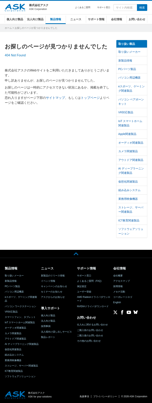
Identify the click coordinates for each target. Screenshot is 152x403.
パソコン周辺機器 (129, 77)
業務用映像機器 (128, 198)
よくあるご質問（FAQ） (90, 281)
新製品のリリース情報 (53, 275)
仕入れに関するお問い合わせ (92, 324)
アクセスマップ (121, 281)
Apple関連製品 (127, 134)
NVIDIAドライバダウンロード (93, 306)
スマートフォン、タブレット (20, 317)
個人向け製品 (15, 19)
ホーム (8, 28)
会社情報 (116, 19)
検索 (142, 7)
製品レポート (48, 337)
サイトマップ (55, 97)
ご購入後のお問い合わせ (90, 335)
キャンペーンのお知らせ (54, 286)
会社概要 (118, 275)
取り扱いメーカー (129, 51)
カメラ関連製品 (128, 151)
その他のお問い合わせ (89, 341)
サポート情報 (96, 19)
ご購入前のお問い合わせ (90, 330)
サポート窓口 (103, 7)
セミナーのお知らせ (51, 291)
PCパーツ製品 (127, 69)
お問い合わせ (137, 19)
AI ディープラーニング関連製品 (131, 170)
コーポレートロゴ (122, 297)
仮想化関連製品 (128, 181)
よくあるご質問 (82, 7)
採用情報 (118, 286)
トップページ (90, 97)
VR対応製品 (125, 112)
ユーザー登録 (84, 291)
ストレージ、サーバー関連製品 (130, 209)
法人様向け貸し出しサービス (56, 331)
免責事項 (84, 396)
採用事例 (45, 326)
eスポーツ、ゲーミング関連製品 (131, 88)
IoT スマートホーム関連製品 (130, 123)
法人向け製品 (35, 19)
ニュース (75, 19)
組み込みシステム (129, 190)
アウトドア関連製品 (130, 160)
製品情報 (55, 19)
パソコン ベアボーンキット (131, 101)
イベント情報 (48, 281)
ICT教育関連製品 (129, 220)
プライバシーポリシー (105, 396)
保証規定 (81, 286)
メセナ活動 (119, 291)
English (117, 302)
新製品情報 (125, 60)
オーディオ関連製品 (130, 142)
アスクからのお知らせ (53, 297)
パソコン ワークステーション (20, 306)
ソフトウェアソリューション (130, 231)
